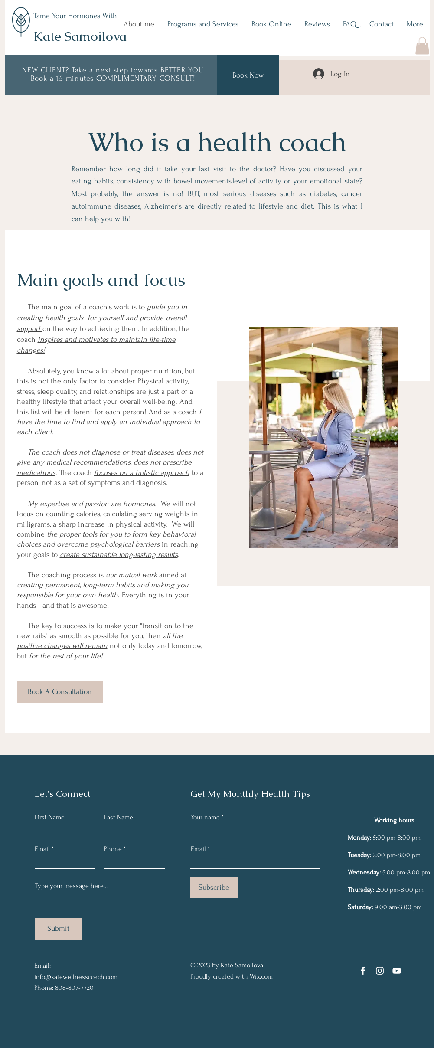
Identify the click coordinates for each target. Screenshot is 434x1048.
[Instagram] (380, 971)
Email (42, 848)
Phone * (115, 848)
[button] (422, 46)
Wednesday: (364, 872)
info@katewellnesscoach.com (75, 977)
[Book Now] (248, 75)
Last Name (118, 817)
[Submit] (58, 929)
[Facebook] (363, 971)
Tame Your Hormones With (75, 16)
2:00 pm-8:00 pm (395, 855)
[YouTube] (397, 971)
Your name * (207, 817)
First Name (50, 817)
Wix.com (261, 976)
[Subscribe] (214, 887)
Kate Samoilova (80, 36)
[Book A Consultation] (60, 692)
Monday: (359, 838)
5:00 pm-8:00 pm (396, 838)
